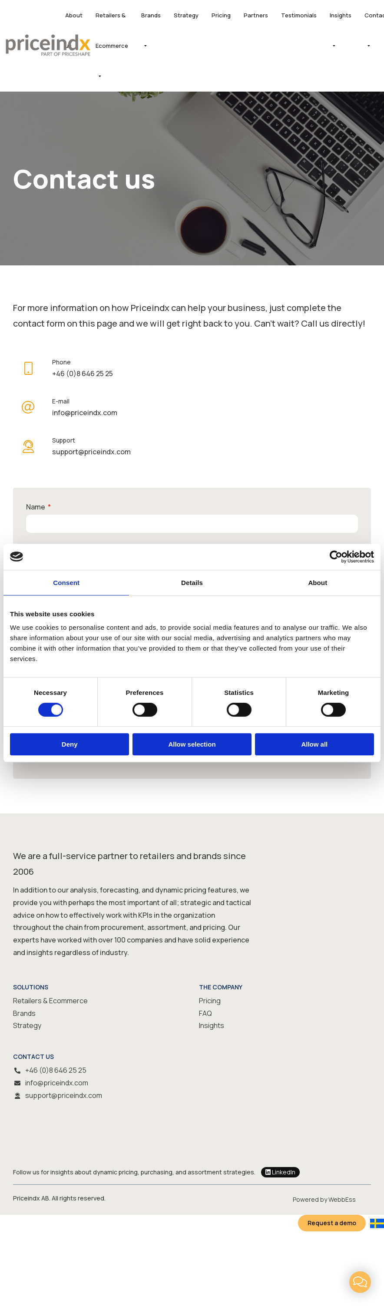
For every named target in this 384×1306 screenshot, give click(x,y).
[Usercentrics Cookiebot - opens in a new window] (336, 556)
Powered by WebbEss (324, 1199)
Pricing (221, 15)
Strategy (186, 15)
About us (74, 30)
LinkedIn (280, 1172)
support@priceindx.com (63, 1095)
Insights (340, 15)
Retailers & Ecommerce (112, 30)
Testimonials (299, 15)
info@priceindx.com (56, 1083)
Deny (70, 744)
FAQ (205, 1013)
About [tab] (317, 582)
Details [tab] (192, 582)
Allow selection (191, 744)
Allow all (314, 744)
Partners (256, 15)
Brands (151, 15)
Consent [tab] (66, 582)
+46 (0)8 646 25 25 (55, 1070)
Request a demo (332, 1223)
